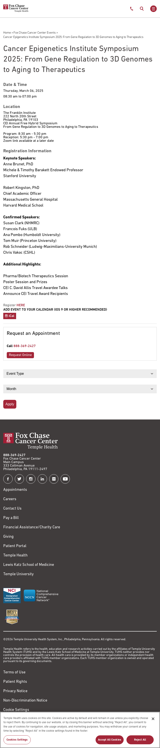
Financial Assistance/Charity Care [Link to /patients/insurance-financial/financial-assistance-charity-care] (31, 527)
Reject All (140, 742)
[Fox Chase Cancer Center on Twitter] (19, 479)
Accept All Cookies (109, 742)
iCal (11, 316)
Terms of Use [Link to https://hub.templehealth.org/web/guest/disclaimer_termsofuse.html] (14, 672)
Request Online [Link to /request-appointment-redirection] (20, 355)
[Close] (153, 721)
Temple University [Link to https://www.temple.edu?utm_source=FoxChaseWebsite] (18, 574)
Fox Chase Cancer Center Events (34, 32)
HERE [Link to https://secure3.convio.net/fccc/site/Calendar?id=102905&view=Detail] (21, 305)
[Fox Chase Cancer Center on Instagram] (30, 479)
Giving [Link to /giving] (8, 537)
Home (7, 32)
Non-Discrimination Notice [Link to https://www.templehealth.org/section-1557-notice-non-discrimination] (25, 700)
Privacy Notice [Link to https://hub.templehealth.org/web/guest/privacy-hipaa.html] (15, 691)
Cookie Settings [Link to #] (16, 710)
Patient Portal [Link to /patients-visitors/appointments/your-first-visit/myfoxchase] (14, 546)
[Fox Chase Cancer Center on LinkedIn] (42, 479)
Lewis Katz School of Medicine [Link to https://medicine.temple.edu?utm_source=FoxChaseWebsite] (28, 565)
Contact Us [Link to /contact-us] (12, 509)
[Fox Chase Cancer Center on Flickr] (54, 479)
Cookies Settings (17, 742)
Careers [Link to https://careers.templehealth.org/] (9, 499)
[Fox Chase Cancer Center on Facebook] (8, 479)
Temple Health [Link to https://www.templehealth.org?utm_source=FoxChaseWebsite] (15, 555)
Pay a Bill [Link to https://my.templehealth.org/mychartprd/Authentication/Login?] (11, 518)
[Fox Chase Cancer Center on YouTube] (65, 479)
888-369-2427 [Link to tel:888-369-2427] (24, 346)
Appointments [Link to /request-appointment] (15, 490)
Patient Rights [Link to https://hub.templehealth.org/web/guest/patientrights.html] (15, 682)
